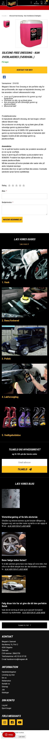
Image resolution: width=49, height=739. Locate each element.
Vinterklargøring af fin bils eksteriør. (20, 517)
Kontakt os (6, 684)
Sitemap (5, 687)
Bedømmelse (7, 202)
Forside (4, 16)
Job (3, 689)
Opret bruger (6, 708)
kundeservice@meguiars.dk (17, 659)
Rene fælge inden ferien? (14, 560)
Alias (4, 191)
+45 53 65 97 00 (20, 656)
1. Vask (5, 282)
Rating (4, 185)
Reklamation (6, 681)
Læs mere (24, 244)
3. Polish (6, 358)
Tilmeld (24, 469)
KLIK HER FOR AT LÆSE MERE (19, 526)
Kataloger (5, 692)
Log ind (4, 705)
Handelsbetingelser (9, 672)
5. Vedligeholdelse (11, 435)
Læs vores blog (24, 483)
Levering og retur (8, 675)
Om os (4, 678)
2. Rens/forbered (10, 320)
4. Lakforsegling (10, 397)
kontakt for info (24, 70)
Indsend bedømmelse (12, 219)
